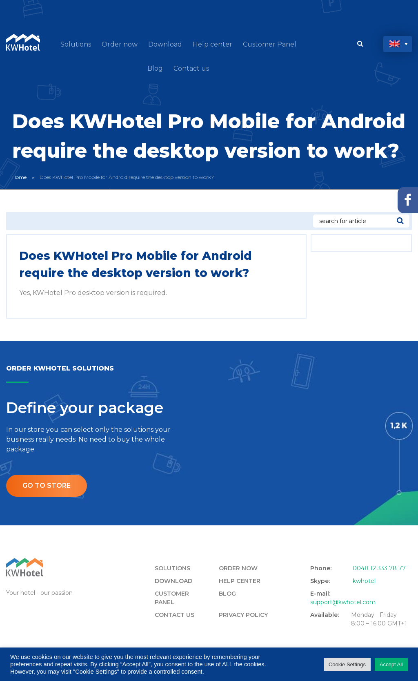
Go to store (46, 485)
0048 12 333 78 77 (379, 568)
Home (19, 177)
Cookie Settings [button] (347, 664)
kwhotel (364, 581)
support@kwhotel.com (343, 602)
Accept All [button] (391, 664)
